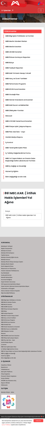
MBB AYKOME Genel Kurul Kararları (18, 121)
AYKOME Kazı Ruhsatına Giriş (8, 380)
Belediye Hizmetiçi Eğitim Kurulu (9, 257)
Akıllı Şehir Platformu (6, 371)
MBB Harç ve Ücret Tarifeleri (16, 78)
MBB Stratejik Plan (12, 94)
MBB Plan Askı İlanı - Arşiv (15, 132)
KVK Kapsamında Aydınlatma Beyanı (10, 284)
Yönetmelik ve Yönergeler (8, 288)
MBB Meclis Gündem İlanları (16, 41)
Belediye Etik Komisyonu (7, 253)
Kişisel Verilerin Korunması (8, 282)
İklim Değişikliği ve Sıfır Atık (15, 177)
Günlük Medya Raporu (14, 137)
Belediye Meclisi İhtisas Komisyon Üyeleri (12, 262)
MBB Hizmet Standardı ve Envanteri (19, 100)
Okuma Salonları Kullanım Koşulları (10, 290)
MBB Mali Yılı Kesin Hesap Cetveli (18, 73)
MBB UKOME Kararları (13, 52)
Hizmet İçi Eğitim (11, 171)
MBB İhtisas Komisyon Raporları (17, 57)
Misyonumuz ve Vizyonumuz (8, 268)
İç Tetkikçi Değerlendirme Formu (18, 153)
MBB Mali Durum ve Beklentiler (17, 105)
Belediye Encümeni (6, 250)
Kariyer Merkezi (5, 378)
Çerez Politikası (6, 424)
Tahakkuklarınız (5, 369)
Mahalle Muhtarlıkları (6, 277)
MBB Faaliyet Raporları (14, 68)
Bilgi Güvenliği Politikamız (8, 293)
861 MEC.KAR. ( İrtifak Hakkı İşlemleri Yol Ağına (21, 216)
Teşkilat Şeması (5, 255)
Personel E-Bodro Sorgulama (8, 376)
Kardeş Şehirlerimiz (6, 275)
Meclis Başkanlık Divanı (7, 266)
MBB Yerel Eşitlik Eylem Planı (16, 148)
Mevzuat (8, 116)
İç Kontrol (9, 142)
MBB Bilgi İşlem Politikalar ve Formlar (19, 36)
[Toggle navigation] (41, 10)
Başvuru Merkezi (5, 383)
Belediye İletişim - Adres (7, 392)
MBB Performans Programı (15, 84)
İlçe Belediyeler (5, 273)
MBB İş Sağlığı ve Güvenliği (15, 166)
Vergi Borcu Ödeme (6, 365)
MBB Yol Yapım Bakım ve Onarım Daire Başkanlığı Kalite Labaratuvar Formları (20, 159)
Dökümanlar (4, 385)
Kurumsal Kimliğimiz (6, 279)
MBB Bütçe (9, 62)
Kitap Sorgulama (5, 374)
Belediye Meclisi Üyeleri (7, 264)
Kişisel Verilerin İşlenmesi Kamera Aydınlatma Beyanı (15, 286)
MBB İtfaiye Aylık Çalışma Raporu (18, 126)
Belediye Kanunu (5, 259)
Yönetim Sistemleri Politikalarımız (10, 270)
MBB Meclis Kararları (13, 46)
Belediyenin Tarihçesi (6, 246)
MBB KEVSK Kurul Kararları (15, 89)
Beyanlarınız (4, 367)
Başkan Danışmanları (6, 248)
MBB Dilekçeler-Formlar (14, 110)
